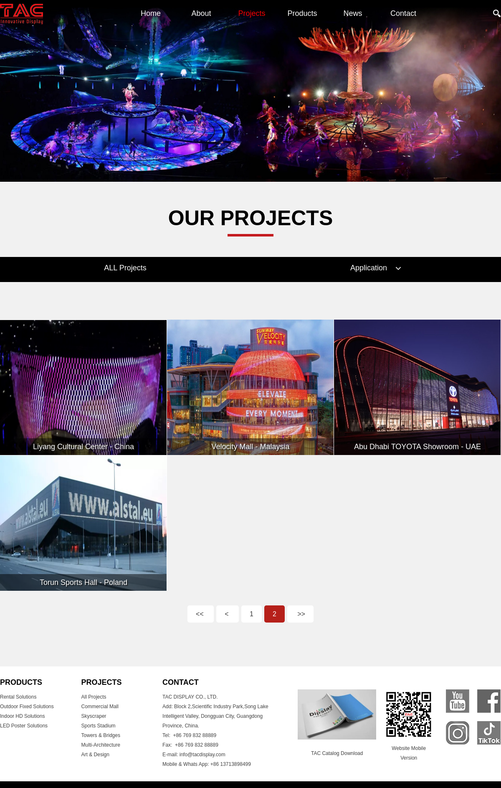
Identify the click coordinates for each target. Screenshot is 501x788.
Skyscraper (93, 716)
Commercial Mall (100, 706)
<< (200, 614)
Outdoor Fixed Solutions (27, 706)
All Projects (93, 697)
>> (300, 614)
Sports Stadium (98, 726)
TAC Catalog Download (337, 753)
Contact (403, 13)
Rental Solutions (18, 697)
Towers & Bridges (100, 735)
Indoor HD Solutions (22, 716)
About (201, 13)
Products (302, 13)
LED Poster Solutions (24, 726)
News (352, 13)
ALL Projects (125, 268)
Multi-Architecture (100, 745)
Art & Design (95, 754)
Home (151, 13)
